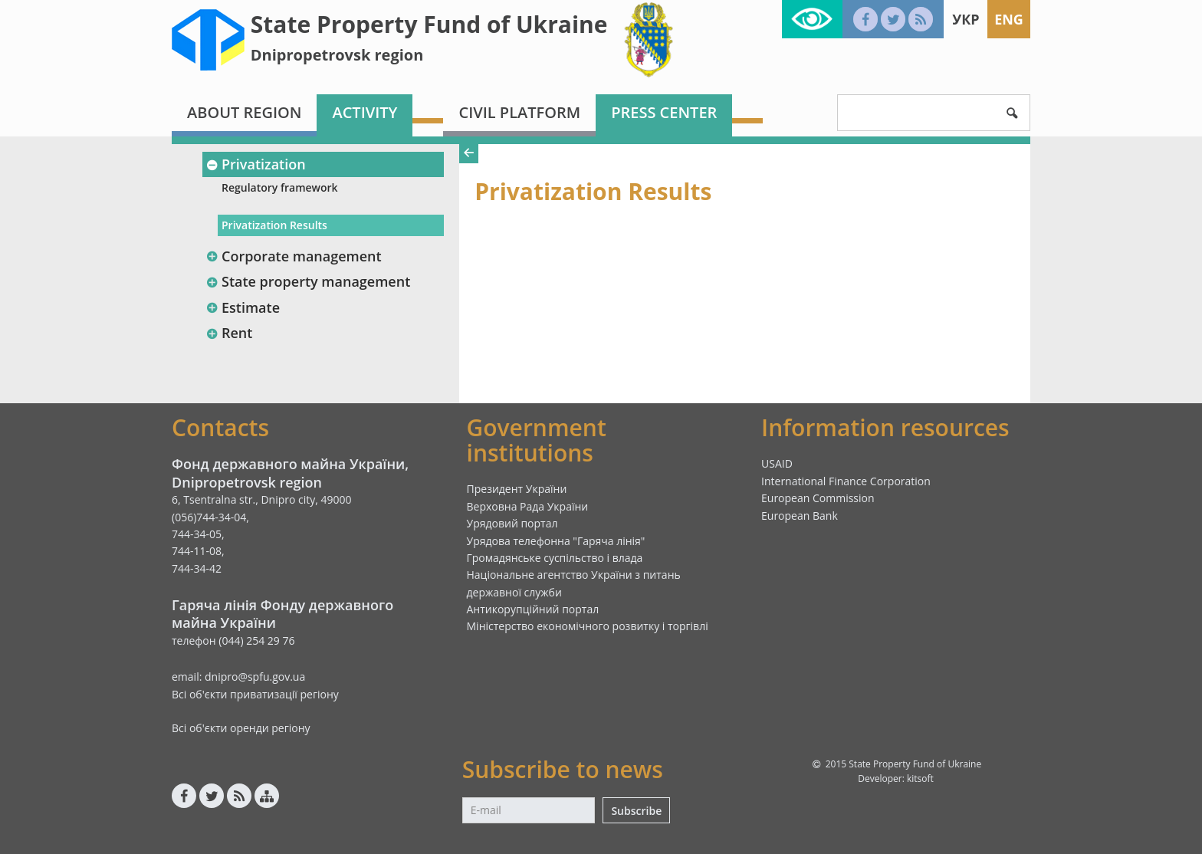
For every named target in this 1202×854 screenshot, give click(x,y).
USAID (777, 463)
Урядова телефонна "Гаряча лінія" (556, 541)
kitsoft (920, 778)
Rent (228, 333)
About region (244, 112)
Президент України (517, 488)
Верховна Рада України (528, 506)
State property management (307, 281)
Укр (965, 19)
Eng (1008, 19)
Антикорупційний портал (533, 609)
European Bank (799, 515)
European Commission (818, 498)
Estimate (242, 307)
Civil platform (519, 112)
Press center (664, 112)
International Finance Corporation (846, 481)
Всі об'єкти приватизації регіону (255, 694)
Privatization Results (274, 225)
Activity (364, 112)
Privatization (255, 164)
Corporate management (293, 256)
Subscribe (636, 810)
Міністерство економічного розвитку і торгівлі (587, 626)
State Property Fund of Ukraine (429, 24)
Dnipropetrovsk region (337, 54)
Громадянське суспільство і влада (555, 557)
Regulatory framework (280, 187)
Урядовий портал (512, 523)
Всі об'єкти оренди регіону (241, 728)
